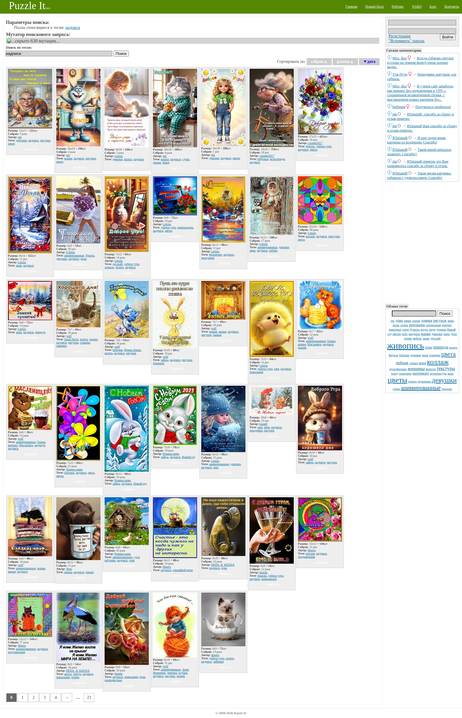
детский (435, 338)
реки (425, 355)
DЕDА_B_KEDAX (223, 564)
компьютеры (185, 227)
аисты (68, 674)
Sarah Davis (71, 339)
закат (426, 338)
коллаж (437, 362)
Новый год (140, 483)
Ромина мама (74, 469)
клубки (183, 672)
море (422, 363)
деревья (415, 355)
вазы (450, 373)
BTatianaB (399, 138)
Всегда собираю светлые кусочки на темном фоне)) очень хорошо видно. (420, 62)
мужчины (424, 381)
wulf (69, 336)
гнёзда (77, 674)
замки (407, 320)
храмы (408, 338)
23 (89, 697)
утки (132, 560)
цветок (396, 334)
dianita (264, 572)
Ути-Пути (399, 74)
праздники (207, 257)
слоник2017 (267, 155)
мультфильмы (398, 369)
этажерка (434, 355)
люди (432, 329)
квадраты (414, 334)
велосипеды (277, 159)
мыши (222, 331)
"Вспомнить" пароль (407, 41)
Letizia (119, 156)
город (394, 373)
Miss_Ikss (399, 58)
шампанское (269, 578)
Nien (69, 568)
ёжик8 (264, 424)
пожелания (256, 372)
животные (395, 329)
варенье (13, 445)
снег (215, 467)
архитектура (438, 373)
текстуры (446, 368)
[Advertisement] (422, 242)
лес (392, 320)
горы (428, 347)
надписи (72, 27)
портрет (447, 325)
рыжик (217, 334)
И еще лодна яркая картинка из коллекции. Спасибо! (416, 140)
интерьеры (417, 325)
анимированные (421, 388)
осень (404, 325)
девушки (444, 380)
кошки (426, 334)
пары (446, 334)
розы (396, 325)
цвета (448, 354)
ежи (276, 368)
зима (451, 320)
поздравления (306, 556)
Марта (167, 566)
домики (426, 320)
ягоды (424, 329)
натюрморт (420, 373)
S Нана (70, 252)
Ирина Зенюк (132, 349)
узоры (396, 388)
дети (454, 334)
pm (394, 114)
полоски (447, 388)
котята (453, 347)
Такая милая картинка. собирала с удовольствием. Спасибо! (419, 175)
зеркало (109, 267)
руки (224, 568)
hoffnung (398, 107)
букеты (415, 329)
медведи (40, 445)
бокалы (262, 575)
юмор (11, 143)
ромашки (158, 363)
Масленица (314, 344)
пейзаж (402, 363)
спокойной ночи (183, 570)
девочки (437, 334)
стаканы (85, 342)
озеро (405, 329)
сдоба (185, 159)
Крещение (215, 254)
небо (405, 334)
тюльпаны (405, 373)
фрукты (393, 355)
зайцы (165, 360)
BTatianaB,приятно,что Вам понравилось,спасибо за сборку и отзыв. (417, 163)
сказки (416, 320)
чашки (157, 162)
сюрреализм (433, 325)
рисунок (439, 320)
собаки (413, 363)
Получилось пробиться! (433, 107)
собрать (31, 149)
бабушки (263, 159)
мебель (417, 338)
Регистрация (399, 36)
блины (331, 341)
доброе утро (323, 146)
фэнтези (431, 369)
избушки (110, 560)
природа (440, 347)
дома (399, 320)
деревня (441, 329)
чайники (61, 345)
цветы (397, 380)
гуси (137, 557)
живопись (405, 345)
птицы (412, 381)
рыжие (180, 676)
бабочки (404, 355)
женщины (416, 369)
